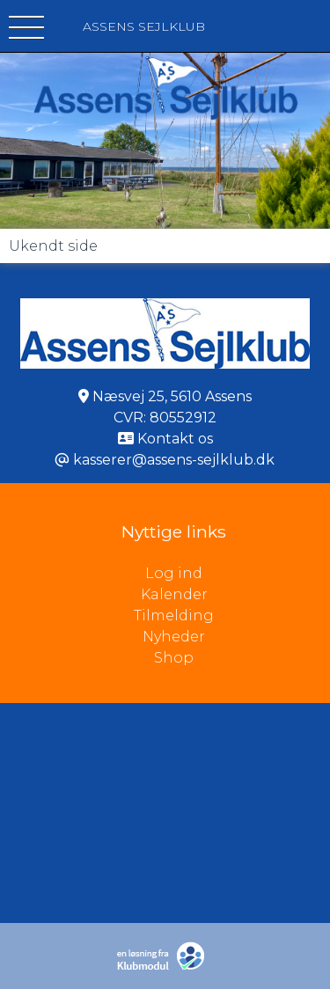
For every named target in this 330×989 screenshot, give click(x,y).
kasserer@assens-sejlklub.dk (174, 459)
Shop (174, 657)
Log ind (237, 573)
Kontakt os (175, 438)
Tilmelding (174, 615)
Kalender (174, 594)
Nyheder (174, 636)
